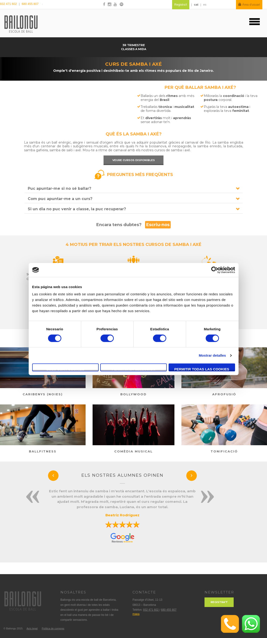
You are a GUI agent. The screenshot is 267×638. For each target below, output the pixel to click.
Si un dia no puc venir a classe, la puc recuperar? (77, 209)
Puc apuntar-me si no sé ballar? (59, 188)
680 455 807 (30, 4)
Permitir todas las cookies (201, 369)
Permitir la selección (133, 369)
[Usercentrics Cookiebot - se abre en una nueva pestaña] (214, 269)
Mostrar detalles (212, 355)
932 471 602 (9, 4)
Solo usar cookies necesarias (65, 369)
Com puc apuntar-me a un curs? (60, 199)
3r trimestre (133, 45)
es (204, 4)
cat (196, 4)
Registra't (219, 602)
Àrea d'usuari (249, 4)
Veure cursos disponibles (133, 160)
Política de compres (53, 628)
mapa (135, 614)
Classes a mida (133, 49)
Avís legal (32, 628)
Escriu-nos (158, 224)
